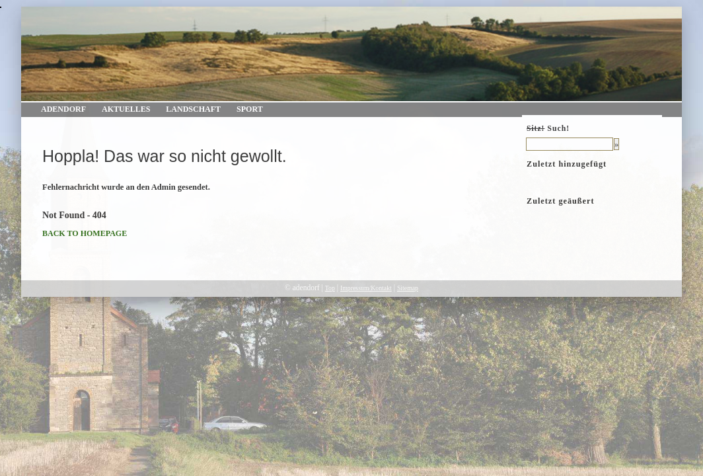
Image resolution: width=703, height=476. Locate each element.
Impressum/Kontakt (366, 288)
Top (330, 288)
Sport (250, 109)
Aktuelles (126, 109)
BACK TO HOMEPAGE (84, 233)
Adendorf (63, 109)
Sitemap (407, 288)
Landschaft (193, 109)
